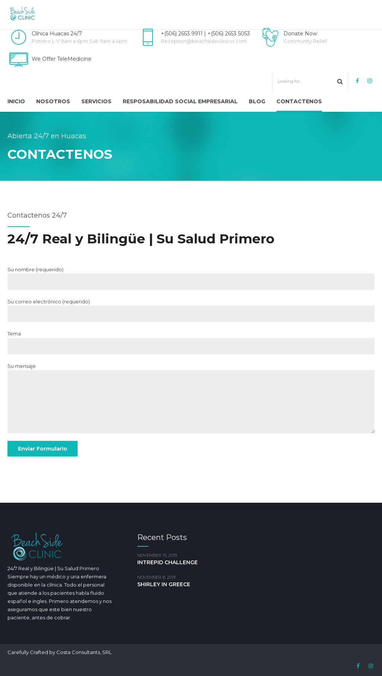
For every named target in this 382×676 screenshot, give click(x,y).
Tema (191, 342)
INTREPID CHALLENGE (167, 562)
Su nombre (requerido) (191, 278)
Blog (257, 101)
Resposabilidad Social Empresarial (180, 101)
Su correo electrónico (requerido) (191, 310)
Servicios (96, 101)
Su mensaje (191, 398)
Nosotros (53, 101)
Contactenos (299, 101)
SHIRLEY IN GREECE (163, 584)
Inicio (16, 101)
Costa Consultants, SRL (84, 652)
